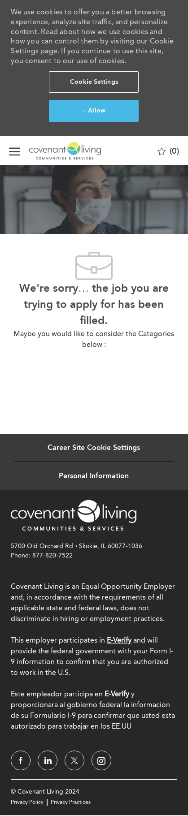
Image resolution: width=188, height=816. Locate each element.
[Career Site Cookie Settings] (94, 448)
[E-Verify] (117, 694)
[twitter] (74, 760)
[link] (73, 515)
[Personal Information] (94, 476)
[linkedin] (47, 760)
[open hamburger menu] (14, 151)
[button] (94, 82)
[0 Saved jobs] (168, 150)
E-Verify (119, 640)
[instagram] (101, 760)
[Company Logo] (54, 151)
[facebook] (21, 760)
